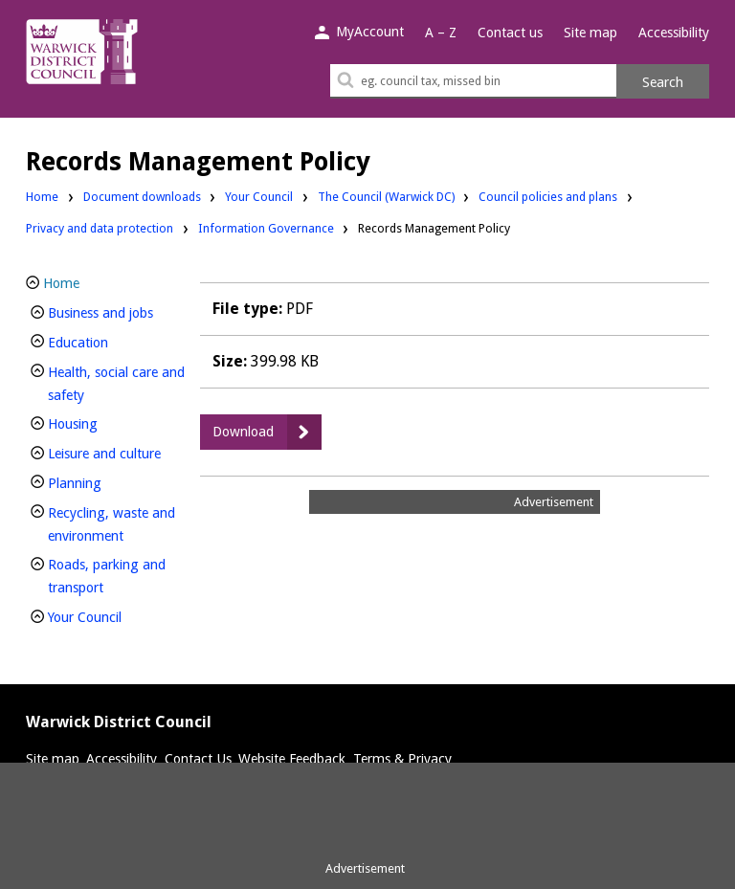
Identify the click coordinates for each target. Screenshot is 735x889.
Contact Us (198, 759)
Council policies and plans (548, 196)
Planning (107, 481)
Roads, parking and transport (107, 576)
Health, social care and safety (116, 384)
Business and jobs (118, 310)
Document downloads (142, 196)
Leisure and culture (118, 451)
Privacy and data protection (99, 227)
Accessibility (673, 32)
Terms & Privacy (402, 759)
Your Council (259, 196)
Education (110, 340)
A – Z (441, 32)
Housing (105, 421)
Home (42, 196)
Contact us (510, 32)
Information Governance (266, 228)
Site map (590, 32)
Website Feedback (291, 759)
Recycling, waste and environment (118, 524)
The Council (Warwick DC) (386, 196)
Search (662, 82)
